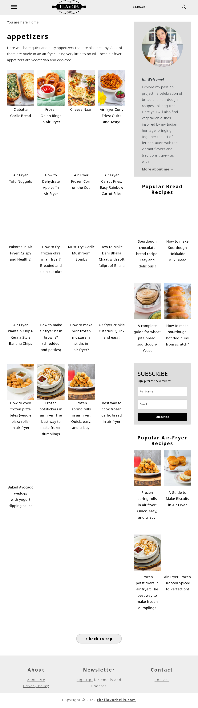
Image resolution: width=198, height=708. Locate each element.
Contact (162, 679)
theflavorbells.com (116, 700)
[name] (162, 391)
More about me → (158, 169)
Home (34, 22)
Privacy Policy (36, 686)
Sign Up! (85, 679)
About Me (36, 679)
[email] (162, 404)
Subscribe (162, 417)
